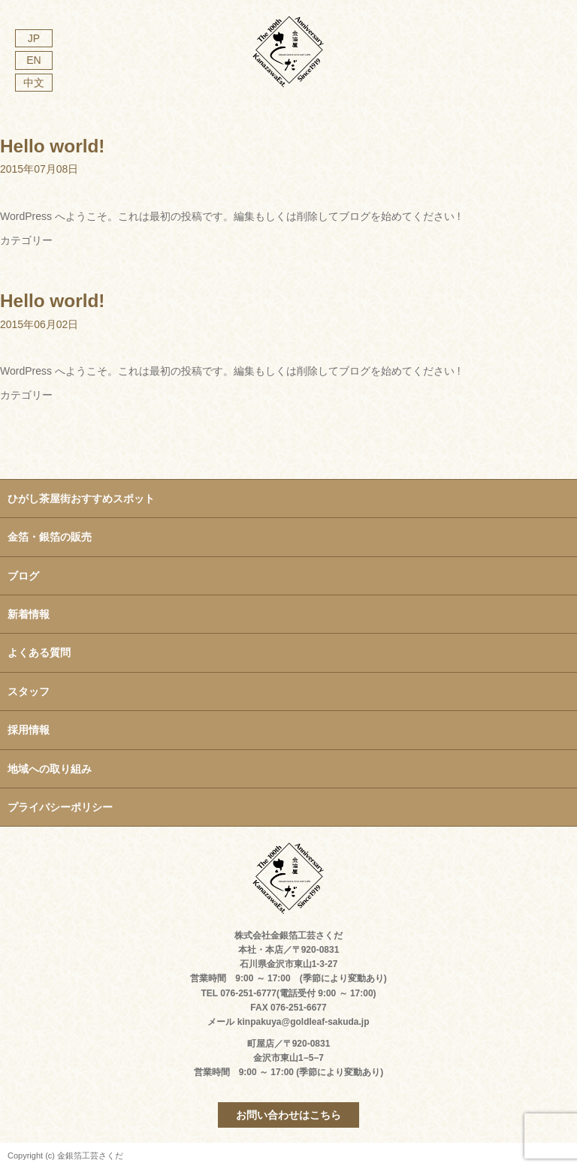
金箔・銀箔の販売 (50, 537)
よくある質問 (39, 652)
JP (34, 38)
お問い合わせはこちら (288, 1115)
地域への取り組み (50, 769)
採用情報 (29, 730)
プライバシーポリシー (60, 807)
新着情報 (29, 614)
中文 (33, 83)
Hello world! (52, 146)
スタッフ (29, 691)
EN (33, 60)
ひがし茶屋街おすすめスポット (81, 499)
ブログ (23, 576)
